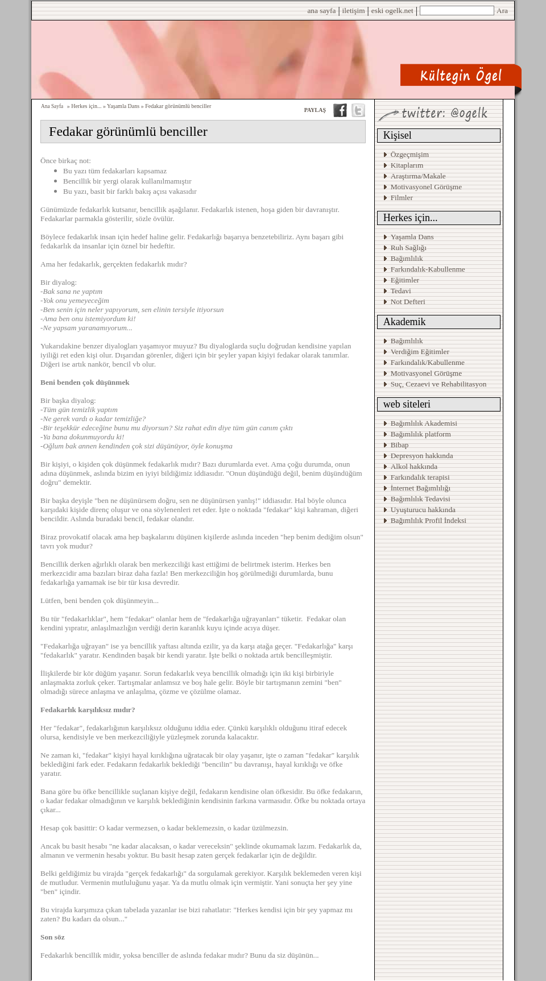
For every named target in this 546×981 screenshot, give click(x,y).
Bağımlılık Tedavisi (420, 498)
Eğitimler (405, 280)
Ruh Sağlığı (409, 247)
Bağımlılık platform (421, 434)
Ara (502, 10)
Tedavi (401, 290)
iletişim (353, 10)
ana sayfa (321, 10)
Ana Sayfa (52, 106)
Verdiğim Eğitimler (420, 351)
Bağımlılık (407, 258)
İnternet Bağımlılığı (421, 488)
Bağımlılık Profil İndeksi (428, 520)
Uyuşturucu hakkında (423, 509)
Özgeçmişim (410, 154)
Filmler (402, 197)
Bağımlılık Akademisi (425, 423)
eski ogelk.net (392, 10)
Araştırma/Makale (418, 176)
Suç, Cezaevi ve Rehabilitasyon (439, 384)
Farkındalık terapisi (420, 477)
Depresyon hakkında (422, 455)
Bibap (400, 444)
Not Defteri (408, 301)
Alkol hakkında (414, 466)
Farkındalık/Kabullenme (428, 362)
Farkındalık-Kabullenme (428, 269)
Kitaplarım (407, 165)
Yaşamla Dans (412, 236)
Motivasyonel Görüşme (426, 186)
